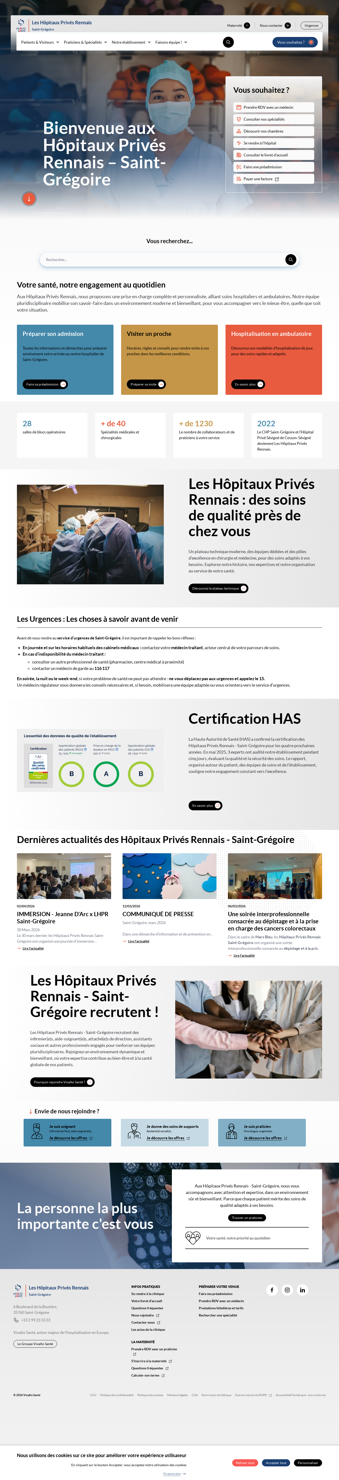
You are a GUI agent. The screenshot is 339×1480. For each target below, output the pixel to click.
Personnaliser (308, 1463)
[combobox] (169, 260)
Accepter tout (276, 1463)
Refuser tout (245, 1463)
